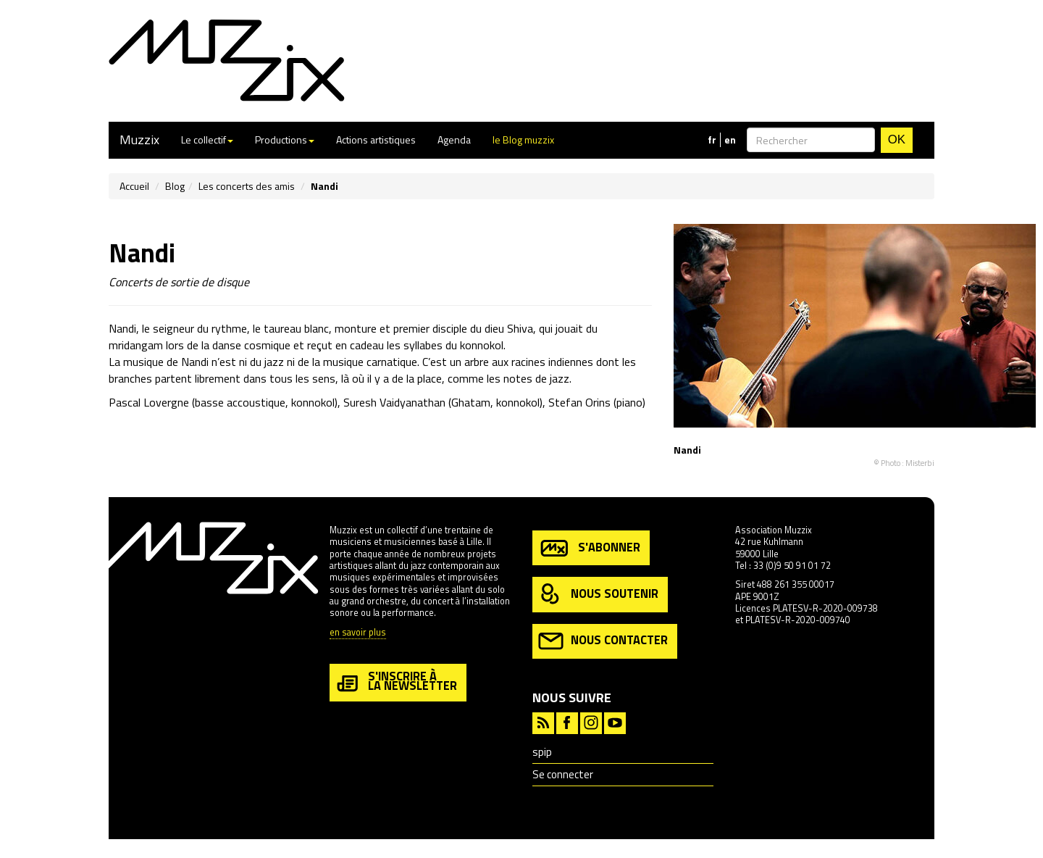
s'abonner (589, 548)
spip (542, 752)
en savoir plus (358, 633)
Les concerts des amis (246, 185)
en (730, 140)
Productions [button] (284, 139)
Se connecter (562, 774)
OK (896, 139)
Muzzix (139, 139)
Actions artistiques (376, 139)
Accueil (134, 185)
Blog (175, 185)
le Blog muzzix (523, 139)
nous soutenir (598, 594)
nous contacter (603, 641)
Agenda (454, 139)
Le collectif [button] (207, 139)
